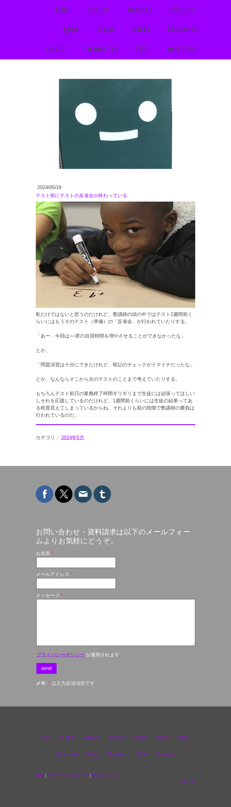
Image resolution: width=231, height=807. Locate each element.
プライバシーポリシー (60, 654)
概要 (40, 775)
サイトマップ (104, 775)
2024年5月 (72, 437)
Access (182, 49)
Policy (183, 10)
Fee (142, 49)
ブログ (98, 10)
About (139, 10)
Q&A (71, 30)
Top (61, 10)
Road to (100, 49)
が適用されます (77, 654)
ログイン (186, 781)
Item (105, 30)
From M (182, 30)
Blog (56, 49)
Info (140, 30)
